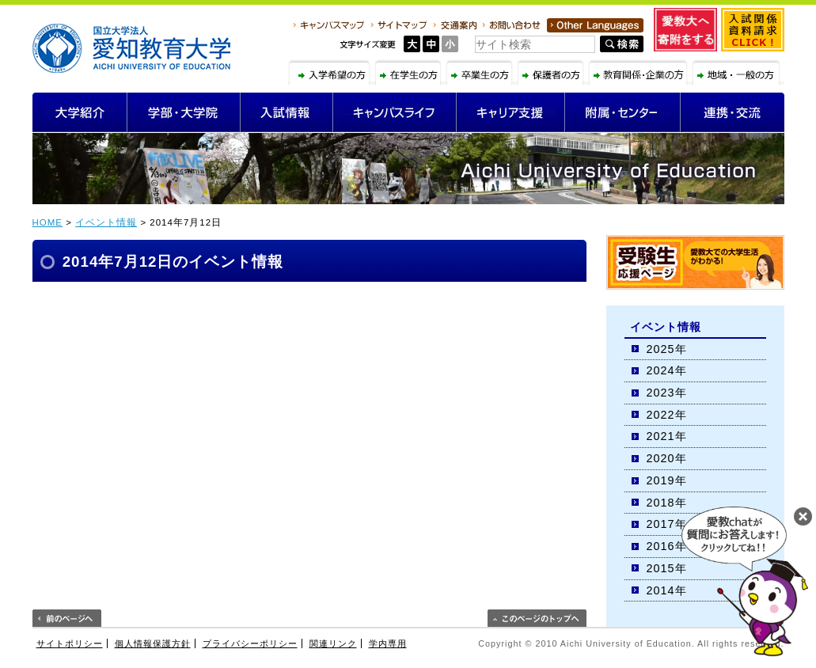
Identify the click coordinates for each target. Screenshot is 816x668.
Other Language (595, 25)
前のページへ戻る (66, 618)
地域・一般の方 (738, 71)
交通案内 (455, 25)
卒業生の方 (481, 71)
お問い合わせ (512, 25)
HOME (47, 222)
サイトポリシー (69, 643)
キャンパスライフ (395, 112)
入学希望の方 (330, 71)
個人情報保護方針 (153, 643)
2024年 (667, 370)
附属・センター (623, 112)
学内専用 (388, 643)
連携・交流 (732, 112)
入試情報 (287, 112)
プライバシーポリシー (250, 643)
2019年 (667, 480)
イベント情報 (106, 222)
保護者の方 (552, 71)
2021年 (667, 436)
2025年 (667, 349)
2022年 (667, 414)
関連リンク (333, 643)
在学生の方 (410, 71)
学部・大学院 (184, 112)
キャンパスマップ (329, 25)
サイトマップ (399, 25)
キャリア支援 (511, 112)
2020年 (667, 458)
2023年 (667, 392)
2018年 (667, 502)
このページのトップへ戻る (537, 618)
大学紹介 (79, 112)
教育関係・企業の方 (640, 71)
